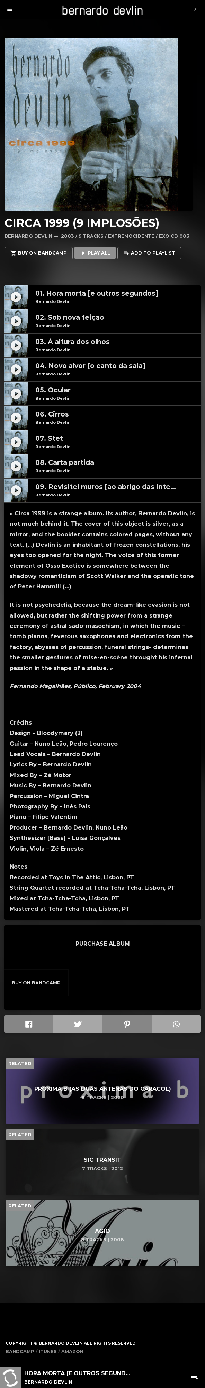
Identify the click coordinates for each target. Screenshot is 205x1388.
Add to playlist (149, 253)
